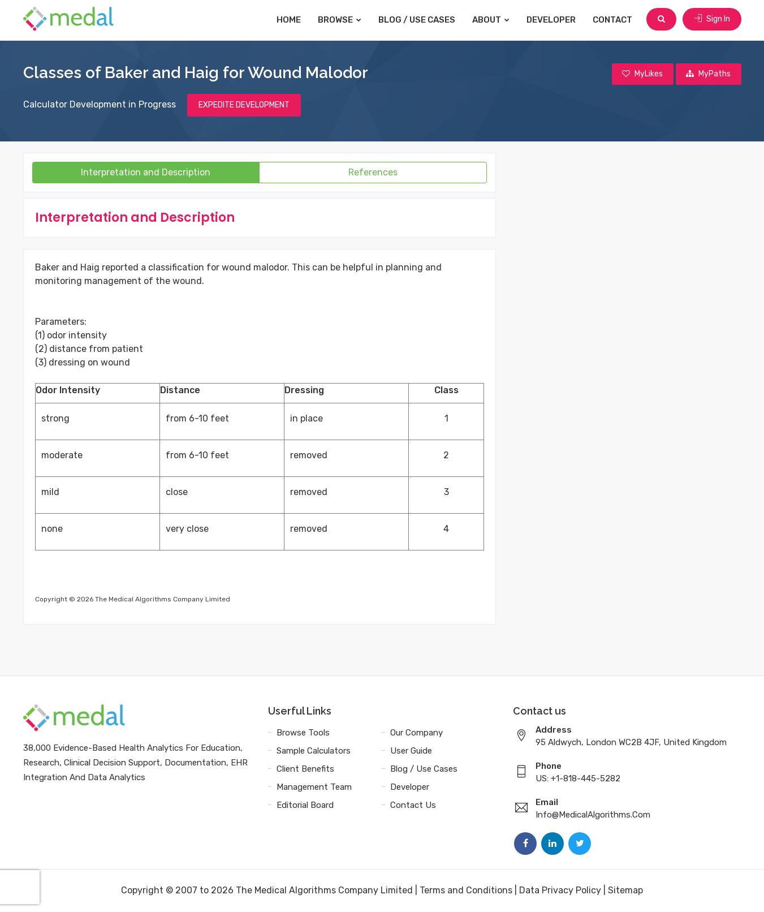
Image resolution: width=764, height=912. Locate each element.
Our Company (416, 733)
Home (290, 20)
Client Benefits (305, 769)
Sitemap (625, 890)
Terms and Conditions (466, 890)
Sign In (712, 19)
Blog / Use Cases (418, 20)
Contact (614, 20)
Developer (552, 20)
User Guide (411, 751)
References (373, 172)
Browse (341, 20)
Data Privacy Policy (560, 890)
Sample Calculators (314, 751)
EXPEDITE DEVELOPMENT (244, 105)
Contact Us (413, 806)
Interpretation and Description (145, 172)
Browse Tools (303, 733)
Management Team (314, 787)
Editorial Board (305, 806)
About (492, 20)
